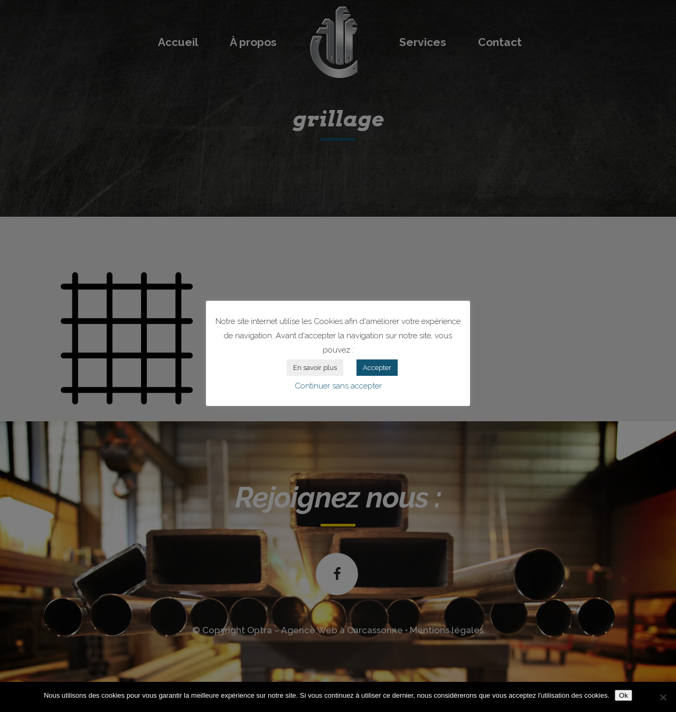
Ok (623, 695)
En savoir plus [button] (315, 368)
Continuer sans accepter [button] (338, 386)
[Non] (663, 697)
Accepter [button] (377, 368)
